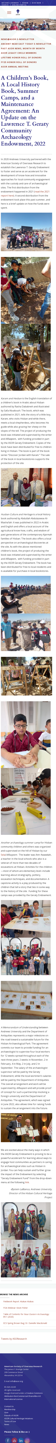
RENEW (25, 2)
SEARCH (5, 4)
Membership (9, 1409)
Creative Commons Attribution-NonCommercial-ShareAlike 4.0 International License (23, 1396)
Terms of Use (10, 1421)
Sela (3, 854)
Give (6, 1412)
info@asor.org (16, 1381)
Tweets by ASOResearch (14, 1338)
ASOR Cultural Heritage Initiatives (18, 1418)
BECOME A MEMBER (10, 2)
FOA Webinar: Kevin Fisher (15, 1308)
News (6, 1424)
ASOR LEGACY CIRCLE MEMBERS (19, 53)
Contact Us (9, 1406)
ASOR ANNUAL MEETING (14, 66)
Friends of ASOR (11, 1415)
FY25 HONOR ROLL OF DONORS (19, 62)
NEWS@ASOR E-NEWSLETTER (17, 39)
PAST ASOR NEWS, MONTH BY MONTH (23, 48)
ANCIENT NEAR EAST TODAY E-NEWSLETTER (26, 43)
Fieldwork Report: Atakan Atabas (18, 1301)
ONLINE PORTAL (19, 4)
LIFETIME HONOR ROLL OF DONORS (21, 57)
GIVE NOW (36, 2)
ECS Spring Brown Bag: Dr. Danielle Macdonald (25, 1323)
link (27, 1182)
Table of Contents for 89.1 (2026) (26, 1315)
